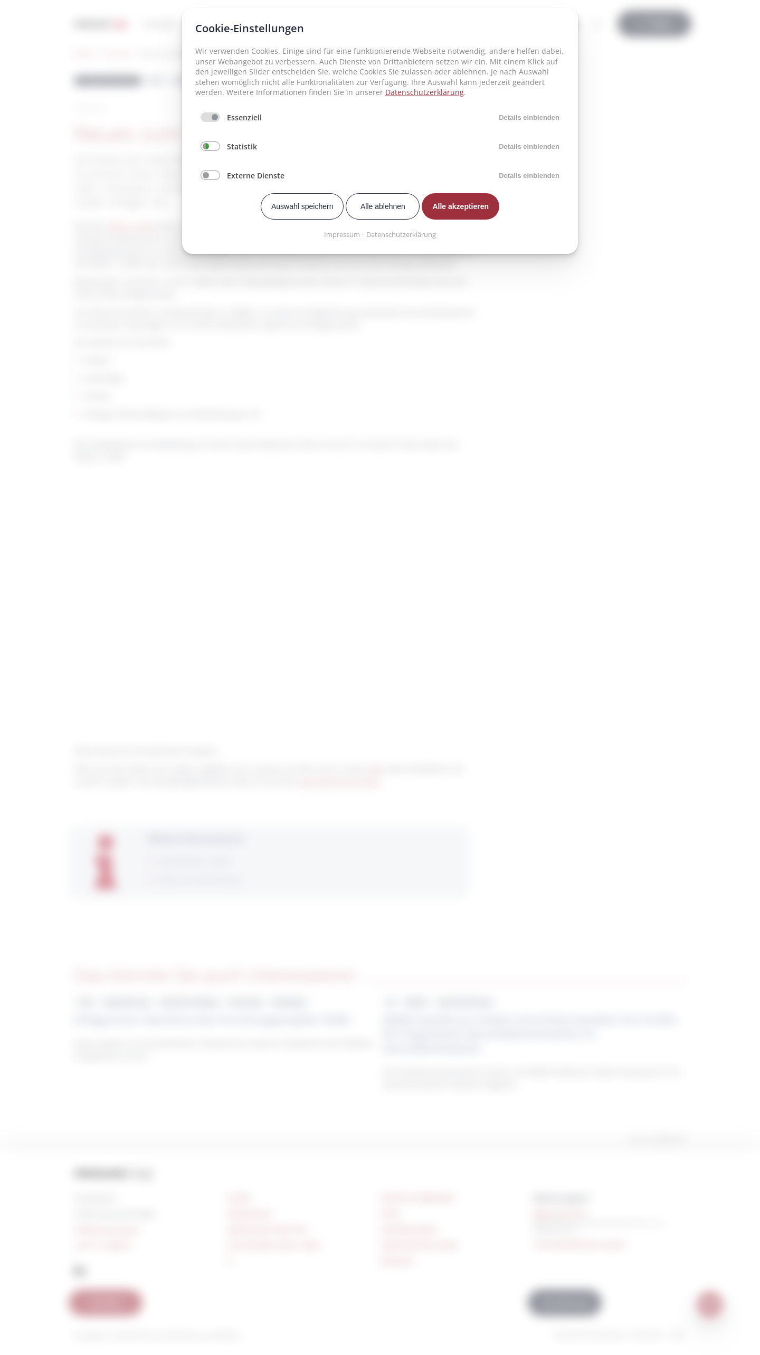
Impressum (342, 234)
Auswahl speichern (302, 206)
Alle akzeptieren (460, 206)
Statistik (242, 146)
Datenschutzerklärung (424, 92)
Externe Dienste (255, 175)
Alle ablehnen (382, 206)
